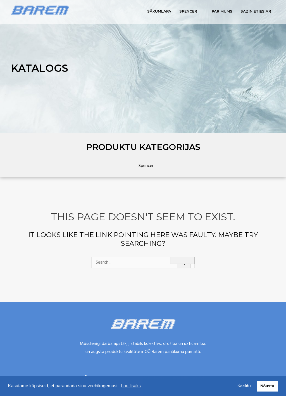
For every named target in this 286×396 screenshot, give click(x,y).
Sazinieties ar (255, 11)
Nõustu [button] (267, 386)
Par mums (222, 11)
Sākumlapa (159, 11)
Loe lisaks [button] (131, 385)
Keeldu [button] (244, 386)
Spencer (188, 11)
